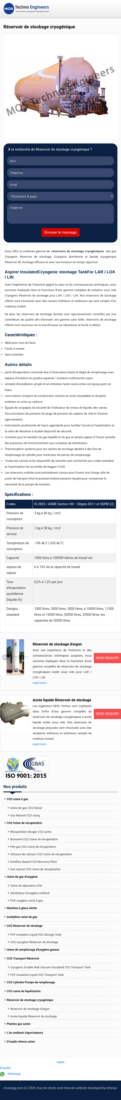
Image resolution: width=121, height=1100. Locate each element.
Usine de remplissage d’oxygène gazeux (33, 949)
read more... (40, 683)
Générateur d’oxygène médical (29, 893)
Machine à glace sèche (22, 908)
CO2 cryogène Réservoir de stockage (34, 942)
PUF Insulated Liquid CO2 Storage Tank (35, 934)
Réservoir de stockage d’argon (30, 1009)
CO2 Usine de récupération (24, 823)
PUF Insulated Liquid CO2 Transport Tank (37, 974)
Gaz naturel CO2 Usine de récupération (35, 869)
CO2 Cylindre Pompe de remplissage (31, 982)
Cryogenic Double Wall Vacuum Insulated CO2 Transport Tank (50, 967)
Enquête (5, 1068)
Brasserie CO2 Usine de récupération (34, 839)
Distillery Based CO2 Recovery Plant (33, 861)
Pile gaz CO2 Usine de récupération (33, 846)
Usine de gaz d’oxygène (22, 876)
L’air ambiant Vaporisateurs (25, 1032)
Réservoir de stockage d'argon (57, 644)
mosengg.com (13, 1088)
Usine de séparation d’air (26, 885)
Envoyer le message (60, 232)
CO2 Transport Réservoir (23, 958)
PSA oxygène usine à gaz (26, 900)
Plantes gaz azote (18, 1024)
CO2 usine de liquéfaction (24, 991)
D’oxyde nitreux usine (21, 1041)
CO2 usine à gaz (17, 799)
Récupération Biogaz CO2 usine (30, 831)
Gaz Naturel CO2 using (25, 815)
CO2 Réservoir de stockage (25, 925)
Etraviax (111, 1088)
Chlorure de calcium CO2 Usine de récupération (41, 854)
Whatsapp (10, 1073)
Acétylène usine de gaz (22, 917)
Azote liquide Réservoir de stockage (62, 700)
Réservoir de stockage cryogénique (30, 1000)
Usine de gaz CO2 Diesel (26, 808)
